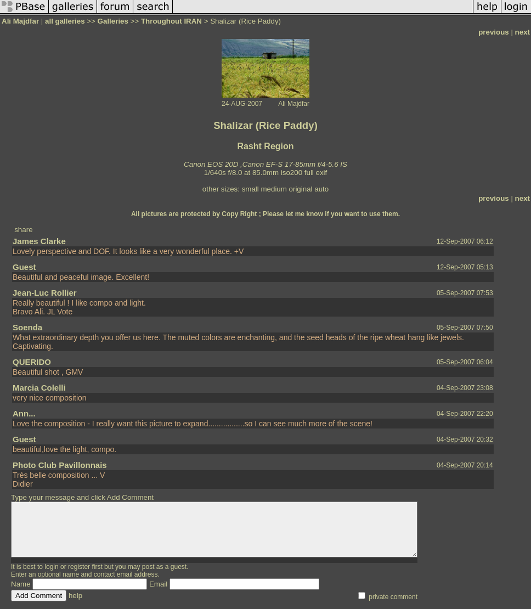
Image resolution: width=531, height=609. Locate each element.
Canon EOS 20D (211, 164)
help (75, 595)
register (79, 567)
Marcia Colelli (39, 387)
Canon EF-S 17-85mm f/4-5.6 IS (294, 164)
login (51, 567)
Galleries (113, 21)
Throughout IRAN (171, 21)
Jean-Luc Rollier (45, 292)
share (23, 229)
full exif (315, 172)
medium (273, 189)
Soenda (27, 327)
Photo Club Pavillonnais (60, 465)
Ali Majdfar (20, 21)
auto (321, 189)
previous (493, 32)
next (522, 32)
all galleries (65, 21)
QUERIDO (32, 361)
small (250, 189)
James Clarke (39, 241)
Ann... (24, 413)
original (301, 189)
